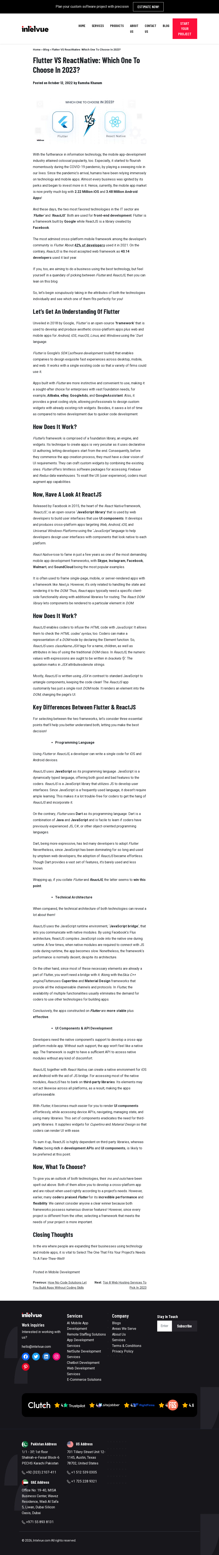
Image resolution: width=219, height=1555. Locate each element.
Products (117, 26)
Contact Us (150, 28)
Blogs (116, 1323)
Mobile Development (64, 1272)
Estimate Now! (148, 6)
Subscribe (184, 1326)
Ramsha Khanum (90, 82)
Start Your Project (184, 28)
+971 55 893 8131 (38, 1522)
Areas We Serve (124, 1329)
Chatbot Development (83, 1363)
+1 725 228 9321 (82, 1481)
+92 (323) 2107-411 (39, 1472)
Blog (166, 26)
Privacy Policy (122, 1351)
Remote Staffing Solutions (86, 1334)
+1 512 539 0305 (82, 1472)
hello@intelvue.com (36, 1347)
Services (98, 26)
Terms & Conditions (126, 1346)
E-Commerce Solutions (84, 1380)
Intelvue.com (41, 1540)
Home (81, 26)
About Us (134, 28)
